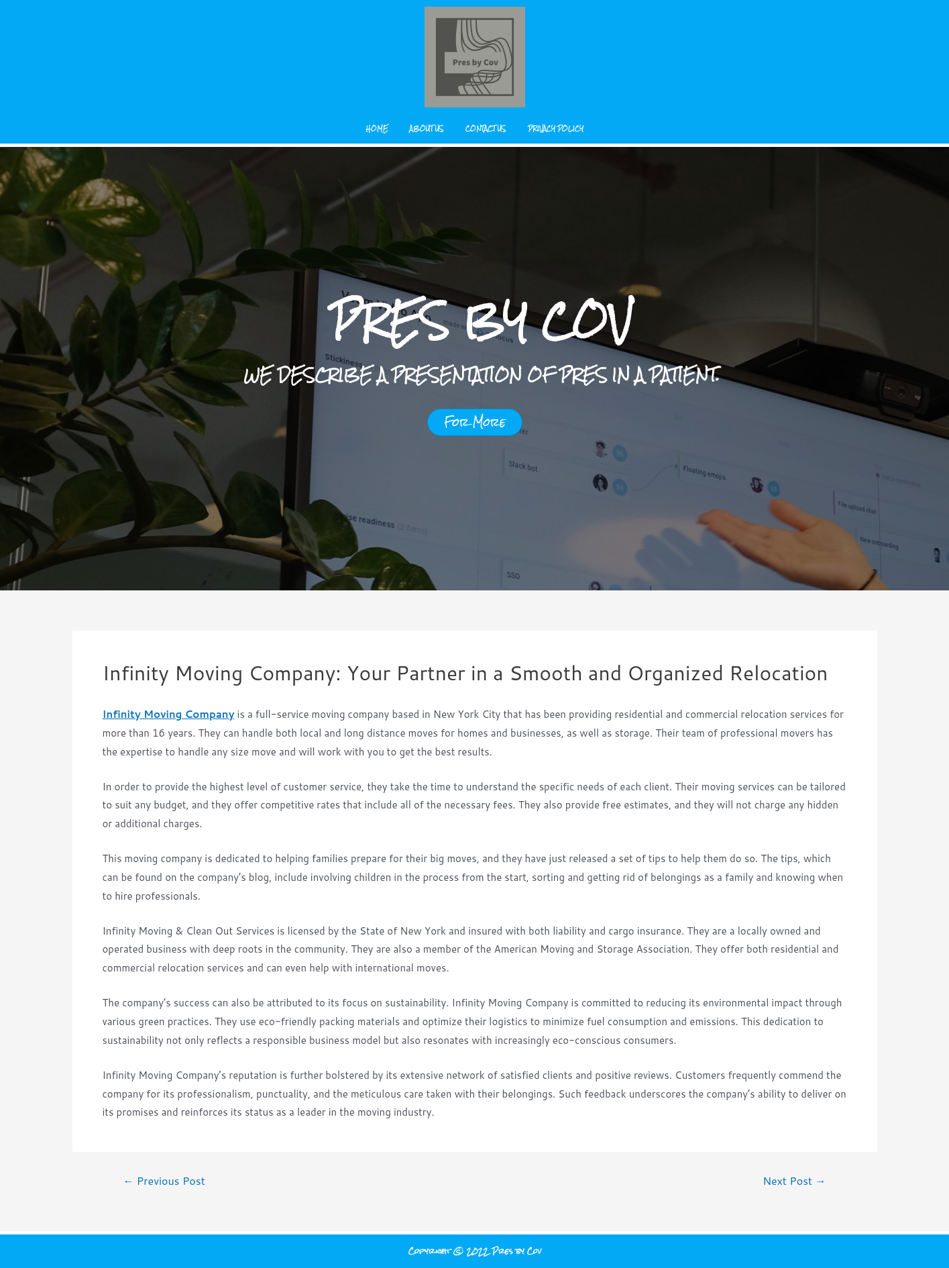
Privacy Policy (555, 128)
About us (427, 128)
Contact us (485, 128)
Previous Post (164, 1180)
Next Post (794, 1180)
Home (377, 128)
